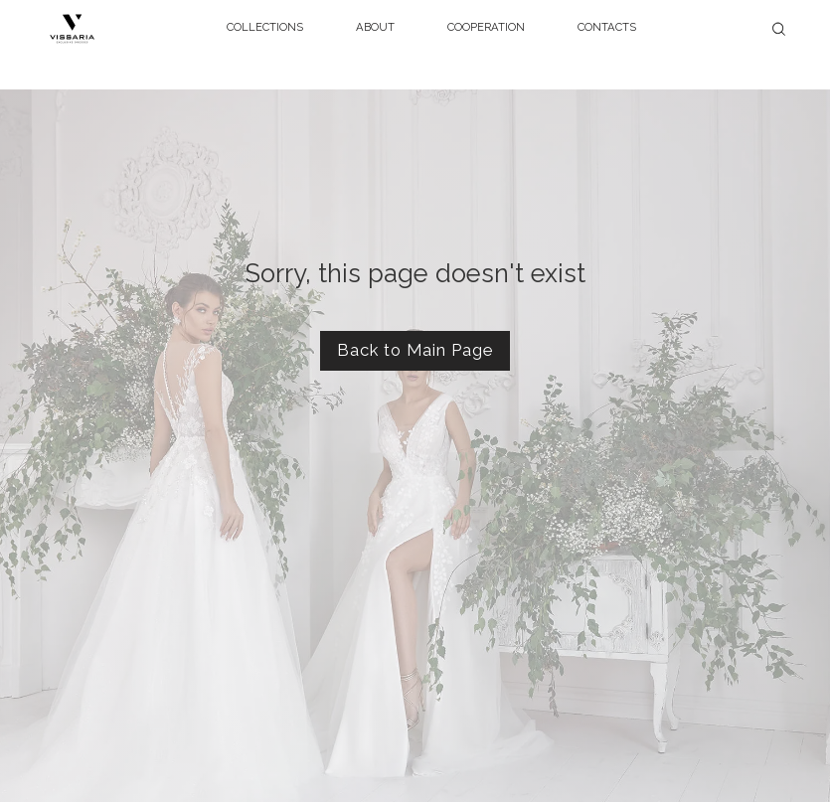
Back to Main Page (415, 350)
